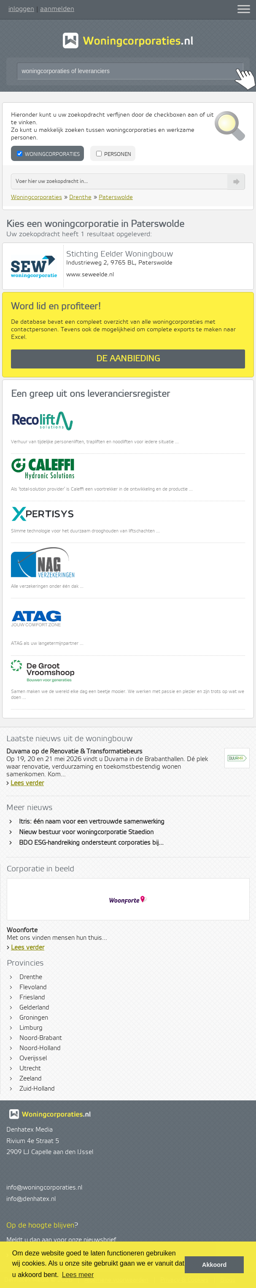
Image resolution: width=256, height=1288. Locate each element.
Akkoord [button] (214, 1264)
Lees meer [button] (78, 1274)
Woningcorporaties (48, 154)
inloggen (21, 9)
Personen (113, 154)
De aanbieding (128, 359)
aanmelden (57, 9)
